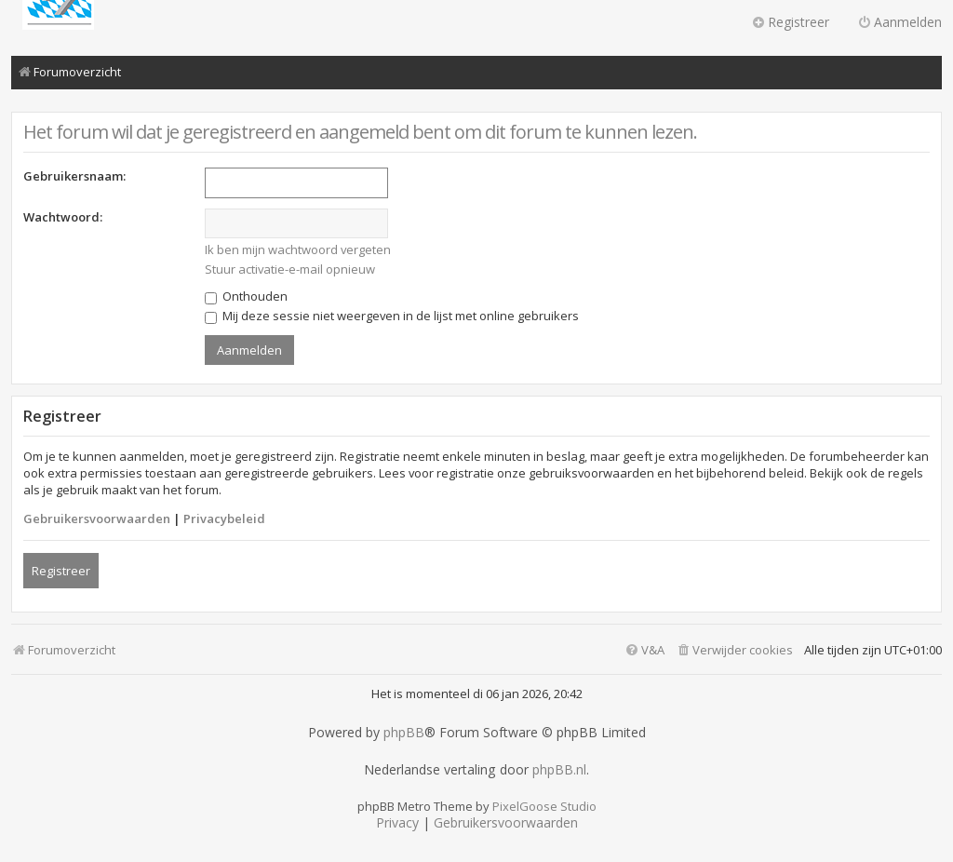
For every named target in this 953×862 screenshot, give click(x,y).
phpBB (403, 732)
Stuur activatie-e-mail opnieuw (290, 269)
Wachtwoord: (62, 217)
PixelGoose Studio (544, 806)
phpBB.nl (559, 769)
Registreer (61, 570)
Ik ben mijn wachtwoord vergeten (298, 249)
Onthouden (246, 296)
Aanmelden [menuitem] (899, 22)
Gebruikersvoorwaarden (96, 518)
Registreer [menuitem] (790, 22)
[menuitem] (734, 650)
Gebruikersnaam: (74, 176)
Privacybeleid (224, 518)
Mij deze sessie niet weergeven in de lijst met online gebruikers (392, 315)
